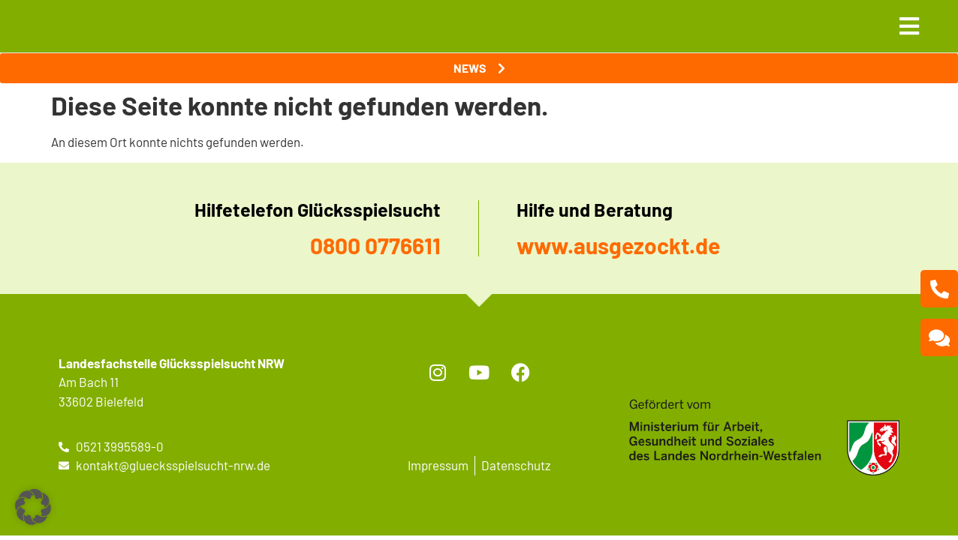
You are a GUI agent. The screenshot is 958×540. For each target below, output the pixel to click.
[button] (33, 507)
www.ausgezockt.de (618, 245)
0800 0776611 (375, 245)
